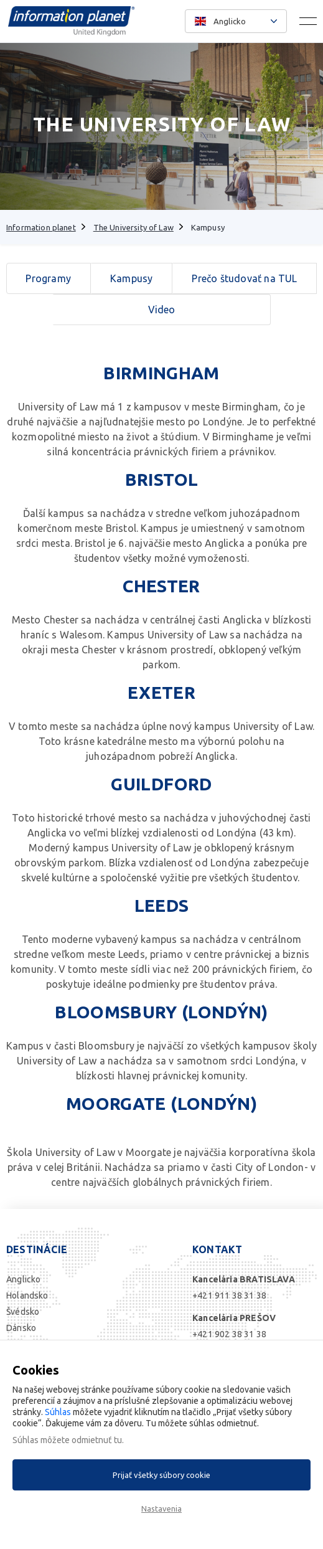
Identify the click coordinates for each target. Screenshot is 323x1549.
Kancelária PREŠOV (234, 1318)
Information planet (41, 227)
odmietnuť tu (97, 1440)
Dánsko (21, 1328)
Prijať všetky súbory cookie (161, 1475)
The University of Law (133, 227)
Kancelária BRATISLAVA (243, 1279)
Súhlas (58, 1412)
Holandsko (27, 1295)
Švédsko (22, 1312)
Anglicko (23, 1279)
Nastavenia (161, 1508)
